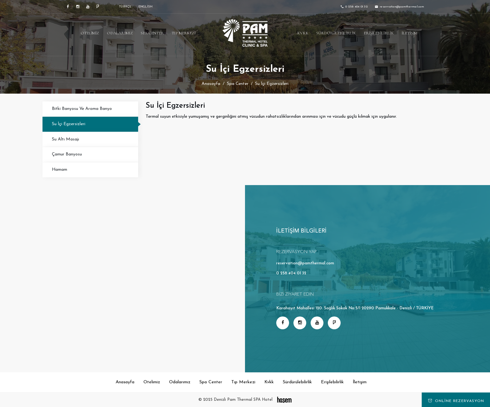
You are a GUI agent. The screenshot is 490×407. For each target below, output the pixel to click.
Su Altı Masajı (65, 139)
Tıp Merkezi (184, 33)
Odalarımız (120, 33)
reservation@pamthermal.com (305, 263)
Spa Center (152, 33)
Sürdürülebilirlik (336, 33)
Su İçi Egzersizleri (68, 124)
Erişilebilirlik (379, 33)
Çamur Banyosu (67, 154)
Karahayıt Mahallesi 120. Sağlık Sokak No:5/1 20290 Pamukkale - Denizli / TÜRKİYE (355, 308)
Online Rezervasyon (456, 401)
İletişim (409, 33)
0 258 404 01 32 (291, 273)
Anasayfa (211, 84)
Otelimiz (90, 33)
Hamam (59, 170)
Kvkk (302, 33)
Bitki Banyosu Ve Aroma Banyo (82, 109)
